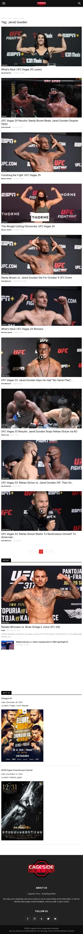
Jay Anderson (6, 73)
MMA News (5, 273)
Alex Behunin (6, 281)
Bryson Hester (6, 178)
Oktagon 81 (6, 698)
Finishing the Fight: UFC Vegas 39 (21, 175)
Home (3, 18)
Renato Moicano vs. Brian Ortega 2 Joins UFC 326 (30, 627)
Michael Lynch (6, 332)
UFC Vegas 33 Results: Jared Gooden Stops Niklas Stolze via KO (39, 431)
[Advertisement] (41, 11)
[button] (79, 3)
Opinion (4, 65)
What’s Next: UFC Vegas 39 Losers (21, 69)
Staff (3, 630)
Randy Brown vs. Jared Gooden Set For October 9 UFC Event (36, 277)
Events (4, 116)
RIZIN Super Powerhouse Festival (17, 770)
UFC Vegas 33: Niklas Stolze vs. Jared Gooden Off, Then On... (37, 482)
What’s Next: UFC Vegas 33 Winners (22, 329)
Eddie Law (5, 435)
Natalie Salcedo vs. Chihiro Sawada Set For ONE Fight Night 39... (42, 642)
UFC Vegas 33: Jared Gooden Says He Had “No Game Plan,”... (37, 380)
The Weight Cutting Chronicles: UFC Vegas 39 (28, 226)
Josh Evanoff (5, 127)
